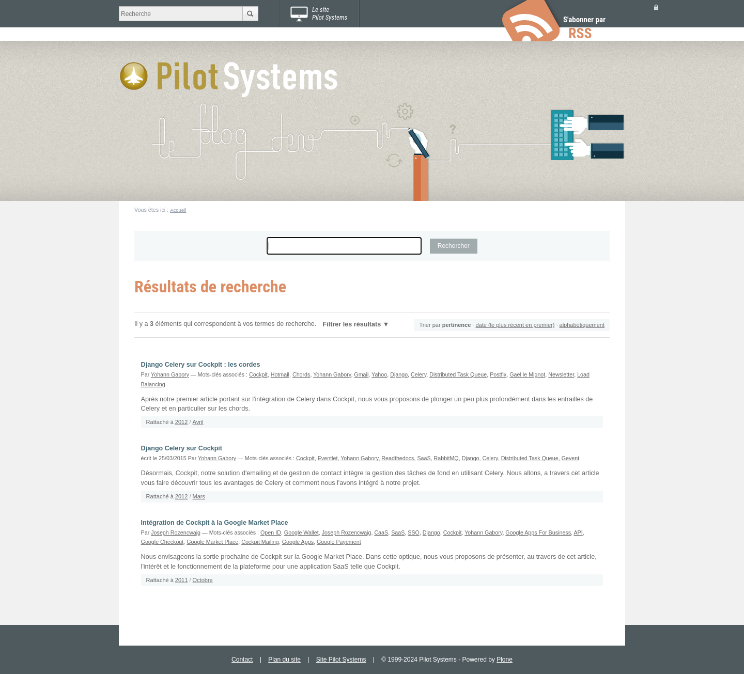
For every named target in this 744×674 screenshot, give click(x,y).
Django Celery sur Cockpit (181, 448)
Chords (301, 374)
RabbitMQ (446, 458)
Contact (242, 659)
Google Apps (298, 542)
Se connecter (656, 7)
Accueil (178, 210)
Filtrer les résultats (352, 324)
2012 (181, 422)
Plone (505, 659)
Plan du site (284, 659)
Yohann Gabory (170, 374)
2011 (181, 580)
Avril (198, 422)
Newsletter (561, 374)
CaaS (381, 532)
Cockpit (258, 374)
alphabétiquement (582, 325)
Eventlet (328, 458)
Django (399, 374)
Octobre (203, 580)
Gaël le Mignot (527, 374)
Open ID (270, 532)
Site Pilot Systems (341, 659)
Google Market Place (212, 542)
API (578, 532)
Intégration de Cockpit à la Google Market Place (214, 522)
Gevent (571, 458)
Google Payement (339, 542)
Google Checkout (162, 542)
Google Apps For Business (538, 532)
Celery (418, 374)
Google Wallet (301, 532)
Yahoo (379, 374)
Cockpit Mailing (260, 542)
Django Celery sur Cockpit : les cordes (200, 364)
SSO (414, 532)
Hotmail (280, 374)
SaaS (423, 458)
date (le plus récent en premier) (514, 325)
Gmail (361, 374)
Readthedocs (397, 458)
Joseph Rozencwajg (175, 532)
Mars (199, 496)
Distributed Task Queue (458, 374)
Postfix (498, 374)
